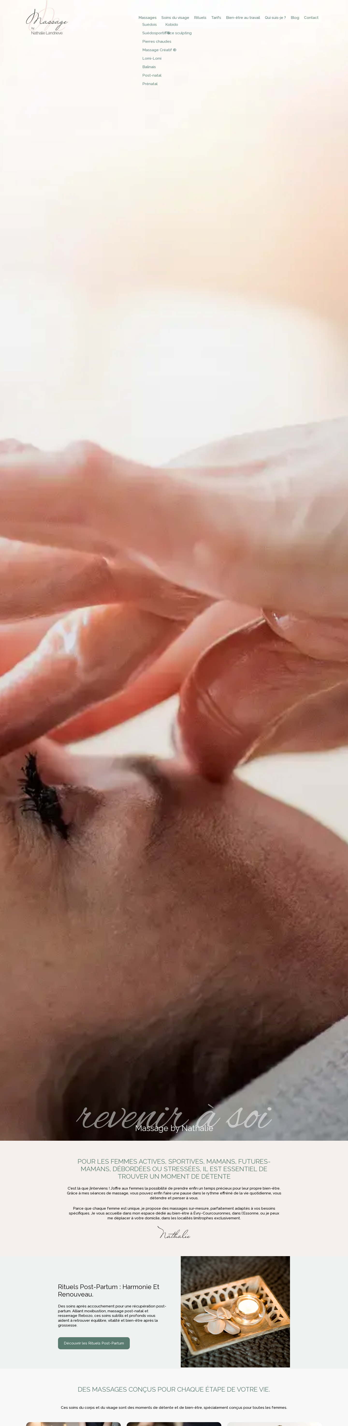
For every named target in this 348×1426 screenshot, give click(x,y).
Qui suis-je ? (277, 17)
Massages (149, 17)
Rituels (202, 17)
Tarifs (218, 17)
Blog (297, 17)
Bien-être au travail (245, 17)
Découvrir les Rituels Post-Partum (94, 1343)
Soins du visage (177, 17)
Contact (313, 17)
